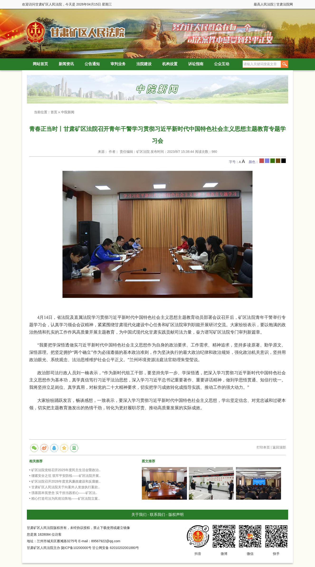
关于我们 (139, 515)
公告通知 (92, 64)
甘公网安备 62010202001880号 (115, 548)
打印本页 (263, 447)
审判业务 (118, 64)
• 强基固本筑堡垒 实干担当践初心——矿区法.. (63, 493)
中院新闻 (67, 112)
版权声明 (176, 515)
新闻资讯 (66, 64)
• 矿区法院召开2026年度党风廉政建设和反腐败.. (64, 481)
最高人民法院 (264, 4)
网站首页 (40, 64)
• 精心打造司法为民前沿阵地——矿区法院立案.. (64, 498)
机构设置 (169, 64)
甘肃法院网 (284, 4)
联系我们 (157, 515)
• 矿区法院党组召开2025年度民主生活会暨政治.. (64, 470)
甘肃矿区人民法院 (74, 32)
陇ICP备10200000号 (76, 548)
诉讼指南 (195, 64)
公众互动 (221, 64)
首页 (54, 112)
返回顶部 (279, 447)
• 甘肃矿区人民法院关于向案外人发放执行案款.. (64, 487)
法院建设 (144, 64)
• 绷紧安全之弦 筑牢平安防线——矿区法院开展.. (64, 476)
